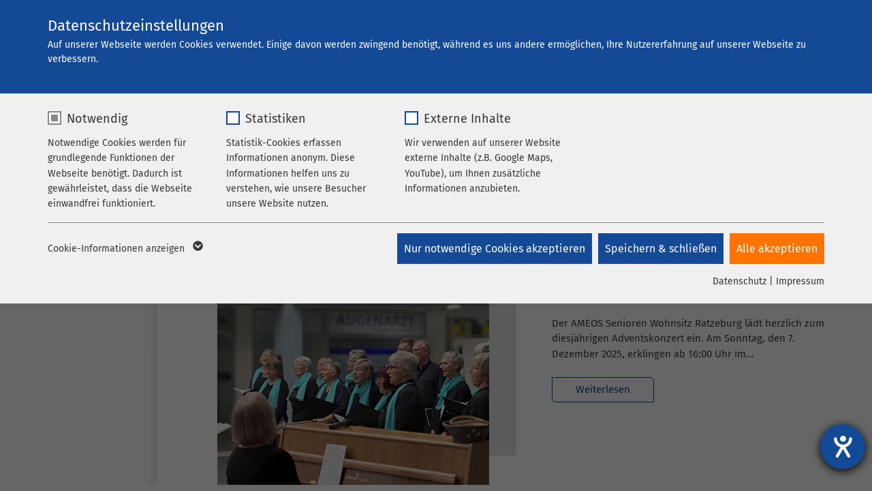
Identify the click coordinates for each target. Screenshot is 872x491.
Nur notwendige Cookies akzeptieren (493, 248)
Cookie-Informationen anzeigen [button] (124, 248)
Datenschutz (739, 281)
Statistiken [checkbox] (275, 118)
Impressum (800, 281)
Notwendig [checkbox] (97, 118)
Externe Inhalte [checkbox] (467, 118)
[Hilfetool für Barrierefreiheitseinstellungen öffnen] (842, 446)
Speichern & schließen (660, 248)
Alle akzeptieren (777, 248)
